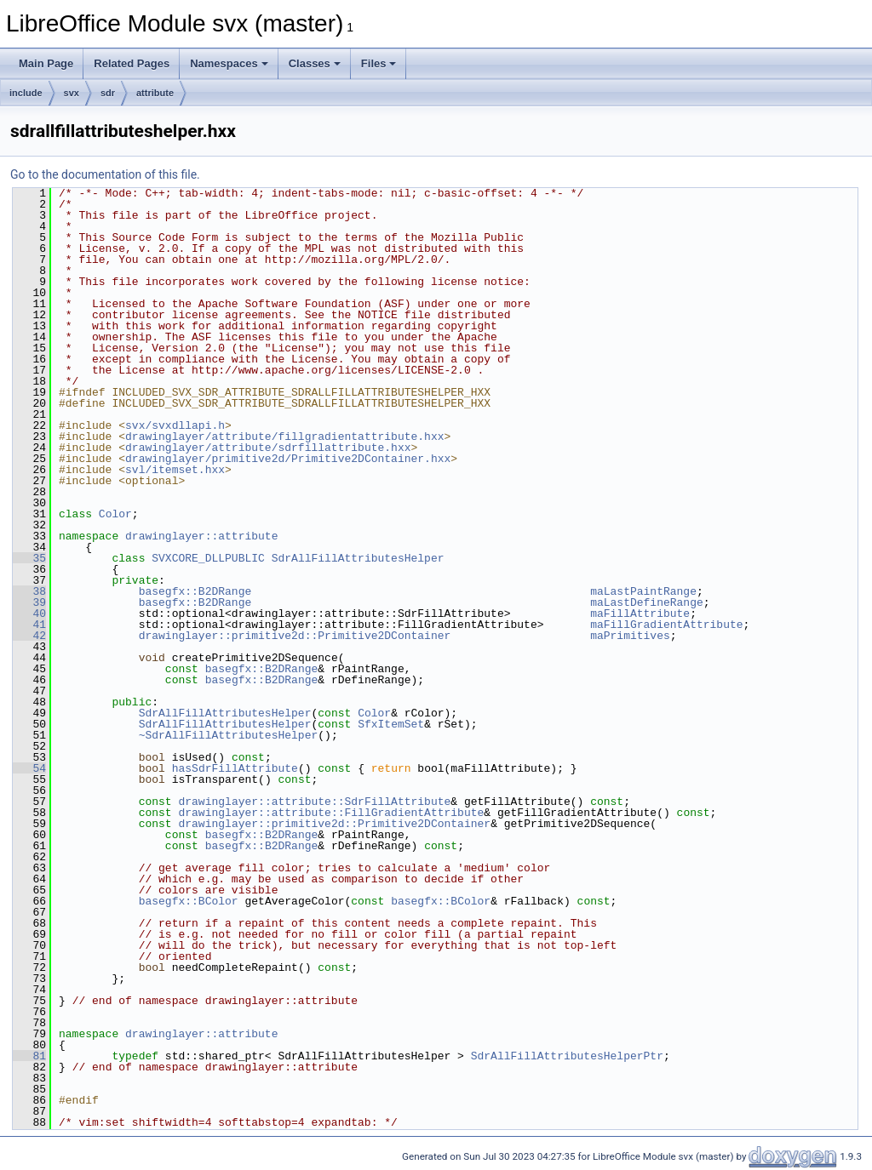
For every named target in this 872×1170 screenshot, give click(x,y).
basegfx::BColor (188, 901)
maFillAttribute (640, 613)
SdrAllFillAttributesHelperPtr (567, 1056)
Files (379, 63)
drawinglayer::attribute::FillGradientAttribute (331, 812)
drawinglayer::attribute (201, 536)
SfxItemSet (391, 724)
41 (29, 624)
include (26, 93)
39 (29, 602)
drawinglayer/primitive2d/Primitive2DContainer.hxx (287, 458)
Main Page (46, 63)
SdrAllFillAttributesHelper (358, 558)
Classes (315, 63)
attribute (155, 93)
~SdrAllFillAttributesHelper (228, 735)
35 (29, 558)
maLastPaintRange (643, 591)
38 (29, 591)
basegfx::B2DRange (195, 591)
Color (115, 514)
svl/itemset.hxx (175, 469)
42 (29, 635)
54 (29, 768)
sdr (107, 93)
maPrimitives (630, 635)
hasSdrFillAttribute (235, 768)
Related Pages (131, 63)
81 (29, 1056)
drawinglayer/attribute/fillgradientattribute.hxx (284, 436)
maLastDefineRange (646, 602)
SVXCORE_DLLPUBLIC (208, 558)
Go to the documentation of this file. (105, 174)
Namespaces (229, 63)
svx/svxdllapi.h (175, 425)
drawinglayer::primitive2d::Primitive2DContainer (295, 635)
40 (29, 613)
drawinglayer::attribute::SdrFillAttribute (314, 801)
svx (71, 93)
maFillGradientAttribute (666, 624)
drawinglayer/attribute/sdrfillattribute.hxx (267, 447)
